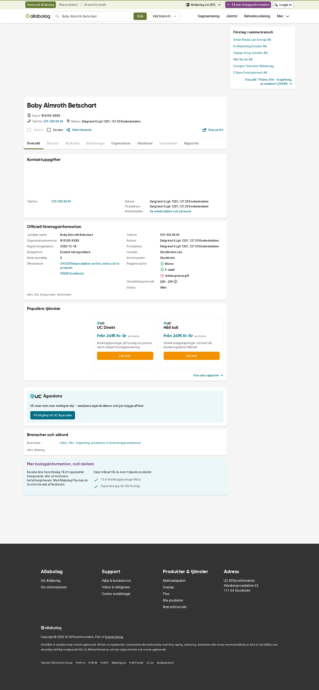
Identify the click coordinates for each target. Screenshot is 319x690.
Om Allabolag (50, 581)
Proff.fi (104, 662)
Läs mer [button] (125, 355)
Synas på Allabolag (40, 4)
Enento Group (114, 637)
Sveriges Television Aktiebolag (253, 66)
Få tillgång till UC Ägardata (53, 415)
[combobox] (96, 16)
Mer (283, 16)
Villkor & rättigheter (116, 587)
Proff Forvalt (136, 662)
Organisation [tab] (121, 143)
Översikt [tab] (33, 143)
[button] (232, 16)
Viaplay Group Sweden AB (250, 53)
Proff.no (80, 662)
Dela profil (213, 130)
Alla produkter (68, 4)
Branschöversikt (95, 4)
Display (168, 587)
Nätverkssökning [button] (257, 16)
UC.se (150, 662)
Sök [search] (140, 16)
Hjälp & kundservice (116, 581)
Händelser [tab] (145, 143)
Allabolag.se (119, 662)
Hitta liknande (79, 130)
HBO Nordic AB (243, 59)
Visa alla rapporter (208, 375)
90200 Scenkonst (72, 273)
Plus (166, 594)
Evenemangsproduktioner (124, 442)
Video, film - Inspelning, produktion (82, 442)
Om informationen (54, 587)
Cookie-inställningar (116, 594)
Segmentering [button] (209, 16)
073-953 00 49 (53, 121)
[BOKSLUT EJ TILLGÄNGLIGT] (34, 130)
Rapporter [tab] (191, 143)
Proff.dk (92, 662)
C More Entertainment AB (250, 72)
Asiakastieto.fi (165, 662)
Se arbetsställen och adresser (170, 211)
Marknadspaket (174, 581)
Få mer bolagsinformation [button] (247, 4)
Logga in (283, 4)
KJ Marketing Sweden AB (250, 46)
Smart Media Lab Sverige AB (252, 39)
